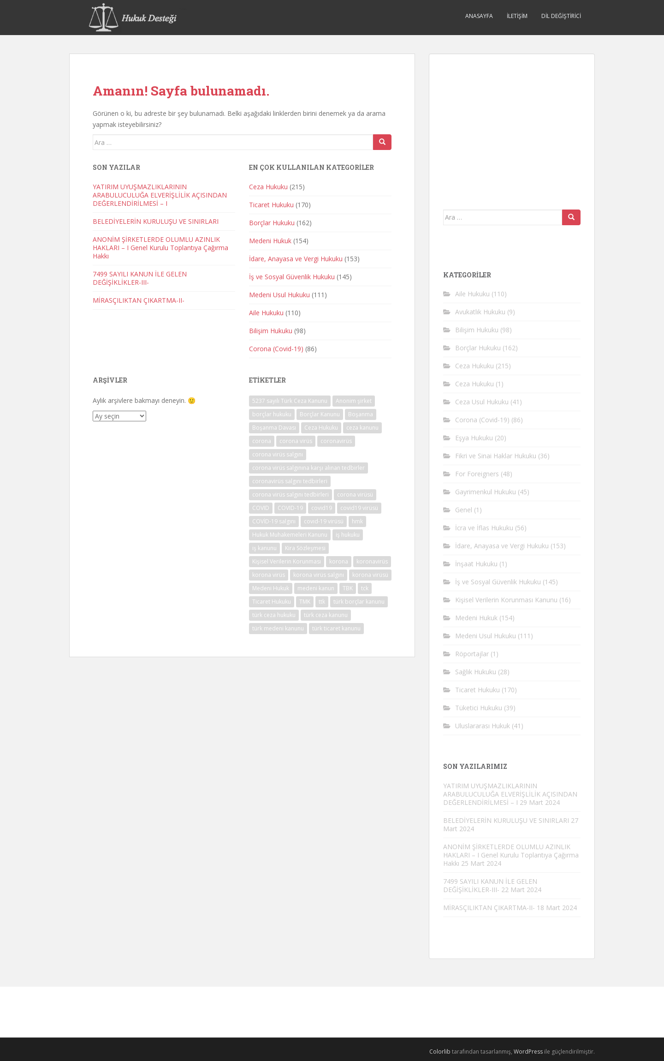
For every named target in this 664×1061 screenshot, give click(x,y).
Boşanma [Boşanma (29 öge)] (360, 414)
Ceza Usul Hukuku (482, 401)
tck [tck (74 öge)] (364, 588)
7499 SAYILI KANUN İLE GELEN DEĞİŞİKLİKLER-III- (140, 278)
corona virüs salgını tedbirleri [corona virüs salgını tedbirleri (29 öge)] (290, 494)
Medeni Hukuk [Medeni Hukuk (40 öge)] (270, 588)
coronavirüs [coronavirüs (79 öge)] (336, 441)
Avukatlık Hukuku (480, 311)
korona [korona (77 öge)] (338, 561)
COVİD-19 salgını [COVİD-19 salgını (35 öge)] (274, 521)
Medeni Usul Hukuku (279, 294)
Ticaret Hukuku (271, 204)
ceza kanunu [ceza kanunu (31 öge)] (362, 428)
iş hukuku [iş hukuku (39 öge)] (348, 535)
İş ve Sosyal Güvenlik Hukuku (292, 276)
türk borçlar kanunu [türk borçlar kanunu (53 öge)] (359, 601)
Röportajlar (472, 653)
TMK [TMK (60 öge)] (304, 601)
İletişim (517, 16)
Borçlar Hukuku (272, 222)
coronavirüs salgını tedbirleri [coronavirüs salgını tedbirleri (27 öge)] (289, 481)
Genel (463, 509)
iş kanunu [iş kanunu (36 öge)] (264, 548)
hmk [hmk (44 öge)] (357, 521)
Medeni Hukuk (270, 240)
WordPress (528, 1051)
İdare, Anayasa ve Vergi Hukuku (296, 258)
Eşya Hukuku (474, 437)
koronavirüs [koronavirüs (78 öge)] (372, 561)
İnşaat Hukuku (476, 563)
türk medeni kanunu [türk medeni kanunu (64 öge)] (278, 628)
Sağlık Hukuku (475, 671)
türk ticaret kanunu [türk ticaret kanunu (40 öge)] (336, 628)
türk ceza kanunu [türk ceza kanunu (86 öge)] (326, 615)
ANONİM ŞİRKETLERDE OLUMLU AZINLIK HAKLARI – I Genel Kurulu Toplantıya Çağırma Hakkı (160, 247)
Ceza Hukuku (268, 186)
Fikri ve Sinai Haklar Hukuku (495, 455)
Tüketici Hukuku (478, 707)
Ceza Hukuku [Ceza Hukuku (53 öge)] (321, 428)
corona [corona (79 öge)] (261, 441)
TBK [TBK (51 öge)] (348, 588)
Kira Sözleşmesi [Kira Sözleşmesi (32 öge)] (305, 548)
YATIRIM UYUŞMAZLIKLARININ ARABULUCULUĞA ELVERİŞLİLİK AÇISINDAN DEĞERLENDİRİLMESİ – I (160, 195)
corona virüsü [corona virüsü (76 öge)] (355, 494)
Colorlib (440, 1051)
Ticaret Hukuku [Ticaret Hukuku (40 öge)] (271, 601)
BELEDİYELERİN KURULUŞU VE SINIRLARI (156, 221)
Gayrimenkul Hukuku (485, 491)
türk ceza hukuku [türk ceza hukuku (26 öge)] (274, 615)
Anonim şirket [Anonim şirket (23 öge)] (354, 401)
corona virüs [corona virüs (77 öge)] (295, 441)
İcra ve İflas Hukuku (484, 527)
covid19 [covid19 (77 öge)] (321, 508)
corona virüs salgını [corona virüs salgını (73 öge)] (277, 454)
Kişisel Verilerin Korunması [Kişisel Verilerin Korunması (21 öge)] (286, 561)
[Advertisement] (512, 125)
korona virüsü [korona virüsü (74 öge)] (370, 575)
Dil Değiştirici (561, 16)
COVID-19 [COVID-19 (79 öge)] (290, 508)
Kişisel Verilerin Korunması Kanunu (506, 599)
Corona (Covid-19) (276, 348)
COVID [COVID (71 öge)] (260, 508)
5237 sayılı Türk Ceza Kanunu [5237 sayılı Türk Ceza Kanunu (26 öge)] (289, 401)
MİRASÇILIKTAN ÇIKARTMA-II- (138, 300)
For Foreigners (477, 473)
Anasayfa (479, 16)
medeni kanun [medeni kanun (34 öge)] (315, 588)
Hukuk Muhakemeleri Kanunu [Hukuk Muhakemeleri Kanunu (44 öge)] (289, 535)
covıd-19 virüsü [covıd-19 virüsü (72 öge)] (324, 521)
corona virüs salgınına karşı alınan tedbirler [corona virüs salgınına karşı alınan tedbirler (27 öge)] (308, 468)
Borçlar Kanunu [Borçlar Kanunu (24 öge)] (320, 414)
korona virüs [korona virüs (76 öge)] (268, 575)
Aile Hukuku (266, 312)
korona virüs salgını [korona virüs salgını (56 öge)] (318, 575)
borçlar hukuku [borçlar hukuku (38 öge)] (271, 414)
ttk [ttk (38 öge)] (322, 601)
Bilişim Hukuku (270, 330)
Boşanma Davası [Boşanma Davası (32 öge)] (274, 428)
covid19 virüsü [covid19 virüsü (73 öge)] (359, 508)
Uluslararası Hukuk (482, 725)
